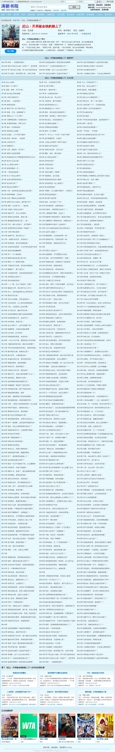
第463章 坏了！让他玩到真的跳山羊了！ (53, 66)
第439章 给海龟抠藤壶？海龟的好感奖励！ (16, 628)
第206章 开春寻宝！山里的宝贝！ (51, 336)
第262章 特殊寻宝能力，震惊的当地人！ (16, 408)
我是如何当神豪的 (19, 673)
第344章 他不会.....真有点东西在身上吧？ (54, 509)
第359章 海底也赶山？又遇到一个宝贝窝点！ (55, 527)
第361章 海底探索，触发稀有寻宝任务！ (16, 531)
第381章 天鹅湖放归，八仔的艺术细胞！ (91, 553)
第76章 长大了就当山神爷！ (11, 176)
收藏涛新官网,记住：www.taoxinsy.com (30, 1)
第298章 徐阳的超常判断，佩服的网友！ (16, 452)
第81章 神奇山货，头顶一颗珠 (88, 179)
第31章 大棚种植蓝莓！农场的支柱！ (14, 120)
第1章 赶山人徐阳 (7, 82)
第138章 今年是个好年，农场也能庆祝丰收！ (93, 250)
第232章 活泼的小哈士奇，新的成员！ (15, 370)
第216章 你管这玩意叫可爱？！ (88, 348)
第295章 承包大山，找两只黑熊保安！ (15, 449)
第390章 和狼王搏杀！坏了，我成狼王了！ (92, 565)
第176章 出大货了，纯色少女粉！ (51, 299)
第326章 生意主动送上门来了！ (50, 486)
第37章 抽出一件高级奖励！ (11, 127)
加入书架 (10, 51)
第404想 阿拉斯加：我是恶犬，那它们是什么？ (56, 583)
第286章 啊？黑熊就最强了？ (11, 437)
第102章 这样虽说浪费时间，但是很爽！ (91, 206)
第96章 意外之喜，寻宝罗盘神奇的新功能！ (93, 198)
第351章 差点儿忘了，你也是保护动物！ (91, 516)
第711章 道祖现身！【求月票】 (95, 704)
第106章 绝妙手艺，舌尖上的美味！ (14, 213)
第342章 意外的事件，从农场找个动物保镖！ (93, 505)
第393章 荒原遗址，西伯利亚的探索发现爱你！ (94, 568)
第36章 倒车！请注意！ (85, 123)
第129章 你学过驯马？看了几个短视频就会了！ (94, 239)
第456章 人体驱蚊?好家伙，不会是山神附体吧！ (94, 73)
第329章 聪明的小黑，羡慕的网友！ (52, 490)
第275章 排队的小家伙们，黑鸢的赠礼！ (53, 423)
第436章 (4, 624)
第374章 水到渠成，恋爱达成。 (50, 546)
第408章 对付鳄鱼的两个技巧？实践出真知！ (93, 587)
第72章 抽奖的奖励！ (84, 168)
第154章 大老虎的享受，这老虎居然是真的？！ (18, 273)
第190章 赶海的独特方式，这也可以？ (15, 318)
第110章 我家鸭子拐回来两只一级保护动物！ (55, 217)
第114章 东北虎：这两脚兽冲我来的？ (90, 221)
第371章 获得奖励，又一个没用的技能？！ (54, 542)
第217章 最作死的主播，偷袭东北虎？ (15, 351)
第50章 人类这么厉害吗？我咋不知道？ (53, 142)
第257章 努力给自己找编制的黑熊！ (52, 400)
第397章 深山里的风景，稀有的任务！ (15, 576)
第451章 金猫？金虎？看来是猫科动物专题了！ (18, 643)
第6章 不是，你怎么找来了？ (87, 86)
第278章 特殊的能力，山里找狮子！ (52, 426)
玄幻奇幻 (108, 15)
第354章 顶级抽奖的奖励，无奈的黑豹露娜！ (93, 520)
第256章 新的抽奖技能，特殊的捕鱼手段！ (16, 400)
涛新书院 (13, 7)
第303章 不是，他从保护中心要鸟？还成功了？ (94, 456)
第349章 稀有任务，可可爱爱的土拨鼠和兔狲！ (18, 516)
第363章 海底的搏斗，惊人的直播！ (90, 531)
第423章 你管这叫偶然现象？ (87, 606)
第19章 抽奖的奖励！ (9, 105)
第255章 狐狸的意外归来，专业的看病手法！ (93, 396)
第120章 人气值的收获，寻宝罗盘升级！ (91, 228)
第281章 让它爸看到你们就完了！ (51, 430)
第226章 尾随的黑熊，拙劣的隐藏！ (14, 363)
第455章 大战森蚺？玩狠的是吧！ (51, 647)
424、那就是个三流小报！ (93, 685)
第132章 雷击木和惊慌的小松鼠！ (89, 243)
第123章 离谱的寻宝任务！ (86, 232)
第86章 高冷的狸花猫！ (47, 187)
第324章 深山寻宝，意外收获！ (88, 482)
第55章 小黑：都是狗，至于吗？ (13, 150)
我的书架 (63, 10)
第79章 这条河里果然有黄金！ (12, 179)
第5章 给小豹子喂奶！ (47, 86)
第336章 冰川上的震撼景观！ (87, 497)
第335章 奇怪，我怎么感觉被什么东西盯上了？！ (57, 497)
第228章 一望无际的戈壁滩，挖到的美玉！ (92, 363)
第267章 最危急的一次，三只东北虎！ (91, 411)
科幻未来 (70, 15)
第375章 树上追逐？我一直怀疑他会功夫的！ (93, 546)
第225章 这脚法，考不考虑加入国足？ (91, 359)
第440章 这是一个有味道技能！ (50, 628)
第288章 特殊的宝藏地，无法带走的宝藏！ (92, 437)
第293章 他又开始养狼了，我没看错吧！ (53, 445)
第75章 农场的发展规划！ (86, 172)
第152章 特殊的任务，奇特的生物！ (52, 269)
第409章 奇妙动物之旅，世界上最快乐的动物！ (18, 591)
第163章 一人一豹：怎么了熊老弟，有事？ (16, 284)
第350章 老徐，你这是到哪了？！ (51, 516)
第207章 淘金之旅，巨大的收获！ (89, 336)
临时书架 (56, 10)
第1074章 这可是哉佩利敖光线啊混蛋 (58, 685)
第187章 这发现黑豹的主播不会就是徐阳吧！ (17, 314)
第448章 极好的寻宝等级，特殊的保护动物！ (17, 639)
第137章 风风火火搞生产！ (49, 250)
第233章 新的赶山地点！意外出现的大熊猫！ (55, 370)
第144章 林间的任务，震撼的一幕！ (90, 258)
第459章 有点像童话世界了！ (87, 70)
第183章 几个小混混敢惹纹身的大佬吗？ (91, 307)
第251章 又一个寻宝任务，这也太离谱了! (54, 393)
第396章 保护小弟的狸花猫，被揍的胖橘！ (92, 572)
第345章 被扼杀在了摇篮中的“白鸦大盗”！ (92, 509)
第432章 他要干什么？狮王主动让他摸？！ (92, 617)
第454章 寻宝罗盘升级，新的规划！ (14, 647)
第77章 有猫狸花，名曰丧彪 (49, 176)
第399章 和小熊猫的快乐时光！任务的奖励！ (93, 576)
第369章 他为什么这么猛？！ (87, 538)
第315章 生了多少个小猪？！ (87, 471)
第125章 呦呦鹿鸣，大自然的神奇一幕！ (53, 236)
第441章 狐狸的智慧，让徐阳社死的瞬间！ (92, 628)
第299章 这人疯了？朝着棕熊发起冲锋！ (53, 452)
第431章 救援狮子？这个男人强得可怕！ (53, 617)
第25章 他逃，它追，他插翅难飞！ (14, 112)
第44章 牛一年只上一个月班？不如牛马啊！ (55, 135)
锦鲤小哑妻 (44, 739)
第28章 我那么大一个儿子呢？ (12, 116)
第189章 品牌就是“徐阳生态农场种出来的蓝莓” (94, 314)
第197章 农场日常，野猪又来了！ (51, 325)
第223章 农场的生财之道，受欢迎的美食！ (16, 359)
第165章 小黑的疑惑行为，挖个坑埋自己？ (92, 284)
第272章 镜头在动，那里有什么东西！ (53, 419)
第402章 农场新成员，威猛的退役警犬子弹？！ (94, 580)
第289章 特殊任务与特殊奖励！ (12, 441)
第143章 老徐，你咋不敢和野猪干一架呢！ (54, 258)
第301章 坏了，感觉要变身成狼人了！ (15, 456)
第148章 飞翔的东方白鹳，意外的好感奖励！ (17, 265)
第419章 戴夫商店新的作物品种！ (51, 602)
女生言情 (61, 15)
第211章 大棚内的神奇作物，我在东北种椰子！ (18, 344)
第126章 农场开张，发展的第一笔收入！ (91, 236)
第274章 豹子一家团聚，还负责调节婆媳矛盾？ (18, 423)
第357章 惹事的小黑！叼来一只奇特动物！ (92, 523)
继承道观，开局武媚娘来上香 (95, 692)
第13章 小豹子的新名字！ (10, 97)
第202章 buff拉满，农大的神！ (12, 333)
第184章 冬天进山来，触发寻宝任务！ (15, 310)
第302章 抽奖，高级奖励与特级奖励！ (53, 456)
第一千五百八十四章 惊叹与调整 (19, 685)
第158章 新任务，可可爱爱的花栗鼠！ (53, 277)
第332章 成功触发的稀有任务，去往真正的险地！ (57, 494)
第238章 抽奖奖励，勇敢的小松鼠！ (14, 378)
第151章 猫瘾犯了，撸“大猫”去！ (13, 269)
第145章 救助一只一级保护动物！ (13, 262)
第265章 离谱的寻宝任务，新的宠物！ (15, 411)
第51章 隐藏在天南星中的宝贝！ (88, 142)
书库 (9, 15)
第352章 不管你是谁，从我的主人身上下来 (16, 520)
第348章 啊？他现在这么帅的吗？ (89, 512)
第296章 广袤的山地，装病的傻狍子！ (53, 449)
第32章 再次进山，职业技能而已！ (51, 120)
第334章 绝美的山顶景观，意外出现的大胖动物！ (19, 497)
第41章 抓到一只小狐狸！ (48, 131)
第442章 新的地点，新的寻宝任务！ (14, 632)
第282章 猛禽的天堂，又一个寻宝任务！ (91, 430)
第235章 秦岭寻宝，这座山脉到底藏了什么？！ (18, 374)
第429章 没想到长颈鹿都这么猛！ (89, 613)
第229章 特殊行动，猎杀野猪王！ (13, 366)
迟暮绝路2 (62, 739)
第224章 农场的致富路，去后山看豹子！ (53, 359)
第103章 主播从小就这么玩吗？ (12, 209)
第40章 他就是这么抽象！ (10, 131)
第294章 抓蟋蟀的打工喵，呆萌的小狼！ (91, 445)
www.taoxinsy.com (103, 7)
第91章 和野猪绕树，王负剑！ (12, 194)
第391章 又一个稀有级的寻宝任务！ (14, 568)
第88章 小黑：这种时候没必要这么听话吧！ (17, 191)
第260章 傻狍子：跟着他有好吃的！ (52, 404)
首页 (3, 15)
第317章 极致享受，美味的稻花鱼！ (52, 475)
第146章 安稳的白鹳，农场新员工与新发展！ (55, 262)
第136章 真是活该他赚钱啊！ (11, 250)
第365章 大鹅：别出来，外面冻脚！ (52, 535)
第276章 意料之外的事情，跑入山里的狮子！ (93, 423)
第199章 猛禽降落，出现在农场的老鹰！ (16, 329)
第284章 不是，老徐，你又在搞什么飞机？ (54, 434)
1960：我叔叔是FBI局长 (95, 673)
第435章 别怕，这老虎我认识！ (88, 621)
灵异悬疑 (90, 15)
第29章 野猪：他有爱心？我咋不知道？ (53, 116)
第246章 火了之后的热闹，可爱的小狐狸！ (92, 385)
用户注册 (110, 1)
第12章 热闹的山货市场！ (86, 93)
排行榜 (16, 15)
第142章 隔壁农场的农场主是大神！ (14, 258)
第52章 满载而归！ (8, 146)
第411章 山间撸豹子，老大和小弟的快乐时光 (93, 591)
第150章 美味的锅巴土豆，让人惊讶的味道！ (93, 265)
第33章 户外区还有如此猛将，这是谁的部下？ (93, 120)
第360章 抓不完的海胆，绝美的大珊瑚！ (91, 527)
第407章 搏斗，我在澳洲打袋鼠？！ (52, 587)
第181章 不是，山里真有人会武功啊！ (15, 307)
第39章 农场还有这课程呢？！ (88, 127)
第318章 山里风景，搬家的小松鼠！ (90, 475)
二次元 (99, 15)
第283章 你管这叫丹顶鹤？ (11, 434)
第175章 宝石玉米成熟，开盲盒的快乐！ (16, 299)
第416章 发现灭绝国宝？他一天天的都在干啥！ (56, 598)
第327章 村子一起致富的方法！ (88, 486)
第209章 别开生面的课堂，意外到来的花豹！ (55, 340)
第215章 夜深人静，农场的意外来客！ (53, 348)
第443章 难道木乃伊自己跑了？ (50, 632)
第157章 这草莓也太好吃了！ (11, 277)
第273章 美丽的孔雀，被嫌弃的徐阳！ (91, 419)
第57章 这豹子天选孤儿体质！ (88, 150)
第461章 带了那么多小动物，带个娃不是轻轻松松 (19, 70)
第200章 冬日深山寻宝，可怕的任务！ (53, 329)
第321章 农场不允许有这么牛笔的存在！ (91, 479)
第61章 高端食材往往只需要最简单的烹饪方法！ (18, 157)
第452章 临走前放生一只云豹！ (50, 643)
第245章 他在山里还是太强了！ (50, 385)
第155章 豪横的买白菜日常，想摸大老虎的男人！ (57, 273)
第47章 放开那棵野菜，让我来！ (51, 138)
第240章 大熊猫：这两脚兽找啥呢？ (90, 378)
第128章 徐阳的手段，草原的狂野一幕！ (53, 239)
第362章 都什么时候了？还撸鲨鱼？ (52, 531)
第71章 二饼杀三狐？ (46, 168)
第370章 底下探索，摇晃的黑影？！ (14, 542)
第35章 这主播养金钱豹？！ (49, 123)
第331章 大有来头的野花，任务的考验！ (16, 494)
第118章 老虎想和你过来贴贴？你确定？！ (16, 228)
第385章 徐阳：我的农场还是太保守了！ (16, 561)
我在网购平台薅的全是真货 (57, 673)
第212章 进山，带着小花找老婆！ (51, 344)
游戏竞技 (51, 15)
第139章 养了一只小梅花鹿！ (11, 254)
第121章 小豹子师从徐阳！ (11, 232)
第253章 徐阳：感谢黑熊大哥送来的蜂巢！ (16, 396)
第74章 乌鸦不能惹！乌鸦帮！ (50, 172)
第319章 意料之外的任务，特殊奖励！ (15, 479)
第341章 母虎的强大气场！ (49, 505)
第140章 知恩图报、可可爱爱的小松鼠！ (53, 254)
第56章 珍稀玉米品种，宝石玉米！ (51, 150)
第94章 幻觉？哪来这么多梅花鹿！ (14, 198)
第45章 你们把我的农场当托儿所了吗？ (91, 135)
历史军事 (80, 15)
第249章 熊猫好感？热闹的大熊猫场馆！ (91, 389)
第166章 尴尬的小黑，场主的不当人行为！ (16, 288)
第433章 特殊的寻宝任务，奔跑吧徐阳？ (16, 621)
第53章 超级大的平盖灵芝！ (49, 146)
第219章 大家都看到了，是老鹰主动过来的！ (93, 351)
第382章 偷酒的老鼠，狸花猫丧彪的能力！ (16, 557)
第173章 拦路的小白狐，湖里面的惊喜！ (53, 295)
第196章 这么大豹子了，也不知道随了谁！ (16, 325)
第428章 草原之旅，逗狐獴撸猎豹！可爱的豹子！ (57, 613)
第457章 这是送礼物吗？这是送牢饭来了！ (54, 73)
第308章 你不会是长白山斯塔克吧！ (52, 464)
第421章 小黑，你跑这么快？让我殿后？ (16, 606)
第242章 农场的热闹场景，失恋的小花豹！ (54, 381)
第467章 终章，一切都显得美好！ (13, 62)
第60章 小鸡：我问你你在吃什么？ (89, 153)
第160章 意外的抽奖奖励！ (11, 280)
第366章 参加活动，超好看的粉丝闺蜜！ (91, 535)
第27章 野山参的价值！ (85, 112)
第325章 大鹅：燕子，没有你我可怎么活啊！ (17, 486)
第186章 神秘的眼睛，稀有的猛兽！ (90, 310)
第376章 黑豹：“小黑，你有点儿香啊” (15, 550)
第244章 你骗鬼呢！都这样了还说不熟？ (16, 385)
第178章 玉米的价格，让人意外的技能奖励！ (17, 303)
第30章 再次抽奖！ (84, 116)
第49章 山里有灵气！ (9, 142)
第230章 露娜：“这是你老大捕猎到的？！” (54, 366)
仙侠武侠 (31, 15)
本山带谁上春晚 (102, 739)
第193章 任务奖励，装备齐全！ (12, 322)
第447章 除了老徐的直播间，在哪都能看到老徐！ (95, 636)
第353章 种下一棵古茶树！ (49, 520)
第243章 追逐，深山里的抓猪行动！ (90, 381)
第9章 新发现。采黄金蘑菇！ (87, 90)
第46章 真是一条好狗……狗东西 (13, 138)
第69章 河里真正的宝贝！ (86, 164)
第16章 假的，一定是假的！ (11, 101)
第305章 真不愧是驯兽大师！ (49, 460)
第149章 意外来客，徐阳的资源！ (51, 265)
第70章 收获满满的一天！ (10, 168)
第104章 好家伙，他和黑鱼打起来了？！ (53, 209)
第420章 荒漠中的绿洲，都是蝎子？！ (91, 602)
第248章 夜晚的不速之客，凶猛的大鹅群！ (54, 389)
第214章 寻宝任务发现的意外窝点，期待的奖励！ (19, 348)
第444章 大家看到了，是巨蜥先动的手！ (91, 632)
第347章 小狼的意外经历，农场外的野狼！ (54, 512)
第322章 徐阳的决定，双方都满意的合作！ (16, 482)
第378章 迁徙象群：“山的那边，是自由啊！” (93, 550)
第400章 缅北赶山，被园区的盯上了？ (15, 580)
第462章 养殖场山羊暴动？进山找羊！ (91, 66)
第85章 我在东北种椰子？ (10, 187)
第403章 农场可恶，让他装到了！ (13, 583)
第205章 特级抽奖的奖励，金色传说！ (15, 336)
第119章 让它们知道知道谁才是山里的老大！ (55, 228)
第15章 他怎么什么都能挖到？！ (88, 97)
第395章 (42, 572)
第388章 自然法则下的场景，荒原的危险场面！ (18, 565)
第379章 (4, 553)
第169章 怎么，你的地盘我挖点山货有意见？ (17, 292)
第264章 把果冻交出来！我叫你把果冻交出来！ (94, 408)
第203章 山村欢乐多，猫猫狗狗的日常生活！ (55, 333)
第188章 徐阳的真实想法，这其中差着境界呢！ (56, 314)
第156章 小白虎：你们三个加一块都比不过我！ (94, 273)
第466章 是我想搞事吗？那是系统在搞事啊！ (55, 62)
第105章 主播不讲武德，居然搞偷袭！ (91, 209)
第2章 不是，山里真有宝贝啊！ (50, 82)
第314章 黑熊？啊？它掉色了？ (50, 471)
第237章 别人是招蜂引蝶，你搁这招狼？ (91, 374)
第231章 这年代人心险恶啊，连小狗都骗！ (92, 366)
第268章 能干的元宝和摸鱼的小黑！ (14, 415)
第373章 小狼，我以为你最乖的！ (13, 546)
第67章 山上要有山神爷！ (10, 164)
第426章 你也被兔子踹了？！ (87, 609)
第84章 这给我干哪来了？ (86, 183)
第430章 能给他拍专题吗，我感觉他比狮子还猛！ (19, 617)
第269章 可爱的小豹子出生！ (49, 415)
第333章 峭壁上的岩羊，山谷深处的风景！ (92, 494)
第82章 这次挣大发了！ (9, 183)
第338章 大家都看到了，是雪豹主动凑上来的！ (56, 501)
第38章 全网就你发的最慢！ (49, 127)
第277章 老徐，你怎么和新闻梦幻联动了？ (16, 426)
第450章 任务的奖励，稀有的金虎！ (90, 639)
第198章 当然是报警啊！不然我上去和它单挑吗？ (95, 325)
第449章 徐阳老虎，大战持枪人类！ (52, 639)
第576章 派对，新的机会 (54, 704)
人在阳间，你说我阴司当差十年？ (19, 692)
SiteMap (69, 747)
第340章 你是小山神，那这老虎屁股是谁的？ (17, 505)
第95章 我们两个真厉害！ (48, 198)
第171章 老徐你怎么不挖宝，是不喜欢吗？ (92, 292)
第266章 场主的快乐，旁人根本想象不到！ (54, 411)
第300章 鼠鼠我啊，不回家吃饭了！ (90, 452)
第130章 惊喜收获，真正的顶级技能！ (15, 243)
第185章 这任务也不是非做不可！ (51, 310)
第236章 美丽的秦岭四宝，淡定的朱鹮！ (53, 374)
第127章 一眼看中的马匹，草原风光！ (15, 239)
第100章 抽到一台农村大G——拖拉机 (15, 206)
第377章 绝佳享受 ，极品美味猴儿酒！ (53, 550)
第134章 (42, 247)
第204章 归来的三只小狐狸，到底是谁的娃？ (93, 333)
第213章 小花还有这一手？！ (87, 344)
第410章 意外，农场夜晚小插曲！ (51, 591)
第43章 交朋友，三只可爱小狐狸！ (14, 135)
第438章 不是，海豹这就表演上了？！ (91, 624)
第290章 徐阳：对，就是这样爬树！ (52, 441)
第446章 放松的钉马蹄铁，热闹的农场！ (53, 636)
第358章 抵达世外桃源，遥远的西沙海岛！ (16, 527)
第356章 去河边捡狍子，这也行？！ (52, 523)
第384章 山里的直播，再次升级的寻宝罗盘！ (93, 557)
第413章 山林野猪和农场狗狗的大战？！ (53, 595)
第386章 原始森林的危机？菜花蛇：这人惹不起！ (57, 561)
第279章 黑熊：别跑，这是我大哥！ (90, 426)
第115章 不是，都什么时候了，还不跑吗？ (16, 224)
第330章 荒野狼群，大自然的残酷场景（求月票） (95, 490)
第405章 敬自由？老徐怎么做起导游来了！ (92, 583)
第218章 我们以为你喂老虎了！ (50, 351)
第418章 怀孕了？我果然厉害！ (12, 602)
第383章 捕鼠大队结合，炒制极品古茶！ (53, 557)
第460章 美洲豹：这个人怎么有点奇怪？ (53, 70)
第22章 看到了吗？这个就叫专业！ (14, 108)
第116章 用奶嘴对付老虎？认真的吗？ (53, 224)
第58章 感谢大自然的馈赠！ (11, 153)
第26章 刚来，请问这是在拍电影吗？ (52, 112)
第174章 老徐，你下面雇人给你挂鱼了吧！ (92, 295)
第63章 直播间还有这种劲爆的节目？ (90, 157)
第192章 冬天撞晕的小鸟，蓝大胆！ (90, 318)
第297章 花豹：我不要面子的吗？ (89, 449)
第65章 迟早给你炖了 (46, 161)
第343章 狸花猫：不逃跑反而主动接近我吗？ (17, 509)
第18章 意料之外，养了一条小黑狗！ (90, 101)
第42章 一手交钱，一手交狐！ (88, 131)
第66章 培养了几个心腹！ (86, 161)
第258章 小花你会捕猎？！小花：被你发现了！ (94, 400)
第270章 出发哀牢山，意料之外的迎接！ (91, 415)
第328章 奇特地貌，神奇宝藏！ (12, 490)
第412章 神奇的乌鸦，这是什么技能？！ (16, 595)
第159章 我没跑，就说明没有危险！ (90, 277)
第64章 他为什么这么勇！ (10, 161)
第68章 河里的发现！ (46, 164)
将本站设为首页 (8, 1)
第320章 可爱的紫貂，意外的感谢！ (52, 479)
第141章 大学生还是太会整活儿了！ (90, 254)
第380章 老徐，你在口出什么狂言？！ (53, 553)
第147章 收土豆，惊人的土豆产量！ (90, 262)
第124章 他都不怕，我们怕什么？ (13, 236)
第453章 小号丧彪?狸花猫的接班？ (89, 643)
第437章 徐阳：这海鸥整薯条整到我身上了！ (55, 624)
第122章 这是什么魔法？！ (49, 232)
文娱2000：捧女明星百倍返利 (57, 692)
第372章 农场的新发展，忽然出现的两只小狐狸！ (95, 542)
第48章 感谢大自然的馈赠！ (87, 138)
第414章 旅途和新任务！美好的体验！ (91, 595)
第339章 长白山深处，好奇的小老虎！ (91, 501)
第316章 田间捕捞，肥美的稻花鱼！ (14, 475)
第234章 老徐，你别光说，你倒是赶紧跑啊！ (93, 370)
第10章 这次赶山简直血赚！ (11, 93)
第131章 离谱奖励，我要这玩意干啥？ (53, 243)
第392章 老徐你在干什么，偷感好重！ (53, 568)
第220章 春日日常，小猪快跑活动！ (14, 355)
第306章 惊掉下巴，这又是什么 (88, 460)
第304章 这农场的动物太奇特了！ (13, 460)
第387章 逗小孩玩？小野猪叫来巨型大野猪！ (93, 561)
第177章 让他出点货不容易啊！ (88, 299)
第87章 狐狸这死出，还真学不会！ (89, 187)
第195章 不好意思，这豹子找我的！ (90, 322)
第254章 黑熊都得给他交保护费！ (51, 396)
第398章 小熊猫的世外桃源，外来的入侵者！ (55, 576)
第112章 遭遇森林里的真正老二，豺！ (15, 221)
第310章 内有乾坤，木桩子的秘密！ (14, 467)
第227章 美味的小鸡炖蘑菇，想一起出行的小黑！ (57, 363)
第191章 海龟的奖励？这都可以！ (51, 318)
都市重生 (41, 15)
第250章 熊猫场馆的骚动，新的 (12, 393)
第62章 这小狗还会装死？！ (49, 157)
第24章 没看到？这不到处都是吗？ (89, 108)
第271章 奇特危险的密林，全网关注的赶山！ (17, 419)
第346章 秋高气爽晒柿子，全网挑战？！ (16, 512)
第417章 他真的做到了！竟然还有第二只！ (92, 598)
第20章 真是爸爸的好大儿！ (49, 105)
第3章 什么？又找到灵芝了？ (87, 82)
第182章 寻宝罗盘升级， (48, 307)
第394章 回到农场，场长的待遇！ (13, 572)
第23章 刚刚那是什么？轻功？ (50, 108)
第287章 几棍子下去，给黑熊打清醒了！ (53, 437)
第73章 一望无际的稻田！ (10, 172)
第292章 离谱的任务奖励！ (11, 445)
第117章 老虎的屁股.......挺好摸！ (89, 224)
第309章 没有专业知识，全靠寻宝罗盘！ (91, 464)
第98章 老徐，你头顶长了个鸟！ (51, 202)
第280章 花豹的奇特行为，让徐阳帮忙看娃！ (17, 430)
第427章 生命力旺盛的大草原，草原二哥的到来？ (19, 613)
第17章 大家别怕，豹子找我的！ (51, 101)
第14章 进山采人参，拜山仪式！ (51, 97)
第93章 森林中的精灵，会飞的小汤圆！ (91, 194)
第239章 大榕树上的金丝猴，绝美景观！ (53, 378)
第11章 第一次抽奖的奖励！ (49, 93)
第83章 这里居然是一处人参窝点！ (51, 183)
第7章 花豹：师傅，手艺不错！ (12, 90)
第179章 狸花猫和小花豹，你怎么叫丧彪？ (54, 303)
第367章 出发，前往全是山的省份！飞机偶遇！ (18, 538)
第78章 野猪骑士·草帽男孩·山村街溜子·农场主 (93, 176)
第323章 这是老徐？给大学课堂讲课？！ (53, 482)
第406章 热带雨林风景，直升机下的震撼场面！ (18, 587)
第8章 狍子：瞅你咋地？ (48, 90)
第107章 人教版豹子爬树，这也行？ (52, 213)
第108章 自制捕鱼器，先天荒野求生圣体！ (92, 213)
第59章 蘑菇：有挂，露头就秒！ (51, 153)
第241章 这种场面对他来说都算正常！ (15, 381)
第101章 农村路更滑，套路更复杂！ (52, 206)
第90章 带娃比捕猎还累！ (86, 191)
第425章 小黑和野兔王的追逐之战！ (52, 609)
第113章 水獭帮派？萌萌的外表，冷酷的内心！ (56, 221)
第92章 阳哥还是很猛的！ (48, 194)
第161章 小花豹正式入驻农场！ (50, 280)
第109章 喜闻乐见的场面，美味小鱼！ (15, 217)
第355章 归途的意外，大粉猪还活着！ (15, 523)
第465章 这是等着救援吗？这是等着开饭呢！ (93, 62)
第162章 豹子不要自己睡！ (86, 280)
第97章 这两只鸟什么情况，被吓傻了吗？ (16, 202)
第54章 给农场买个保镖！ (86, 146)
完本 (23, 15)
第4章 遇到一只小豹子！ (10, 86)
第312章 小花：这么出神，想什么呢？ (91, 467)
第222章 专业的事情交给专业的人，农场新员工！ (95, 355)
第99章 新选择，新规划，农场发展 (89, 202)
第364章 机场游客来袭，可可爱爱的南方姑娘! (17, 535)
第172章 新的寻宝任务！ (10, 295)
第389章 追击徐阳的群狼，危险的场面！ (53, 565)
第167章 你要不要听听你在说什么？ (52, 288)
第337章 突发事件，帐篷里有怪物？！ (15, 501)
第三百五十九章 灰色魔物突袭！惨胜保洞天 (22, 704)
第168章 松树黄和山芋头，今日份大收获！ (92, 288)
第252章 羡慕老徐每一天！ (86, 393)
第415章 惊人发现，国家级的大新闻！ (15, 598)
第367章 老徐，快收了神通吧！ (50, 538)
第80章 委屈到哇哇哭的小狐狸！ (51, 179)
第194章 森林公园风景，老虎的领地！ (53, 322)
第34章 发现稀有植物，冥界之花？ (14, 123)
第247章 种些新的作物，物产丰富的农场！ (16, 389)
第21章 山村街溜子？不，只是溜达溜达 (91, 105)
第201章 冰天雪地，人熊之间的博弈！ (91, 329)
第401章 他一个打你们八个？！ (50, 580)
